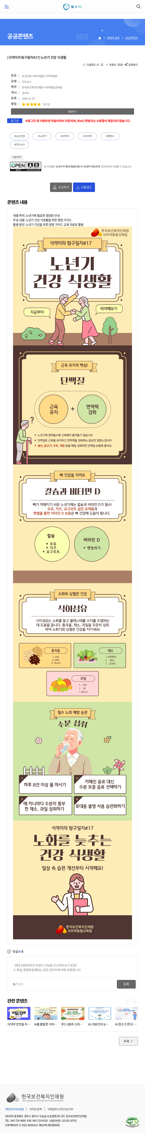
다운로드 (86, 187)
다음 (134, 1001)
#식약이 (65, 136)
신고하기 (63, 187)
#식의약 (87, 136)
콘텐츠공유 (113, 38)
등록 (126, 984)
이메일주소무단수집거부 (60, 1109)
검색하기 (138, 6)
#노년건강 (19, 136)
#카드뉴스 (19, 144)
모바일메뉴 (6, 6)
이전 (127, 1001)
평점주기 (72, 111)
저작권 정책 (35, 1109)
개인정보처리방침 (14, 1109)
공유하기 (133, 64)
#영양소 (110, 136)
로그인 (15, 120)
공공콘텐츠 (131, 38)
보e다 (72, 6)
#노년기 (42, 136)
